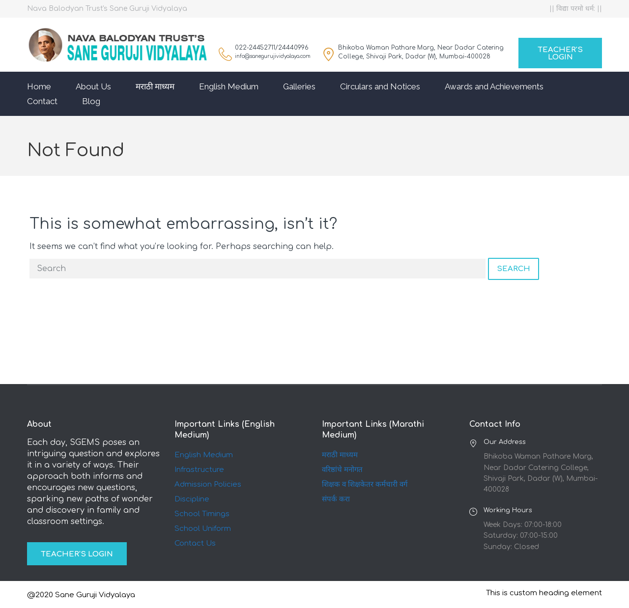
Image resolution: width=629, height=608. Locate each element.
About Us (93, 86)
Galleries (299, 86)
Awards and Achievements (494, 86)
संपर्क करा (336, 499)
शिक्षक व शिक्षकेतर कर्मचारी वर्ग (364, 484)
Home (39, 86)
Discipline (191, 499)
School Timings (201, 514)
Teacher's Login (560, 53)
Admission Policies (207, 484)
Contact (42, 101)
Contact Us (195, 543)
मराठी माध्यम (155, 86)
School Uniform (202, 529)
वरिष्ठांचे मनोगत (342, 470)
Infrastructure (199, 470)
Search (513, 269)
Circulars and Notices (380, 86)
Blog (91, 101)
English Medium (228, 86)
